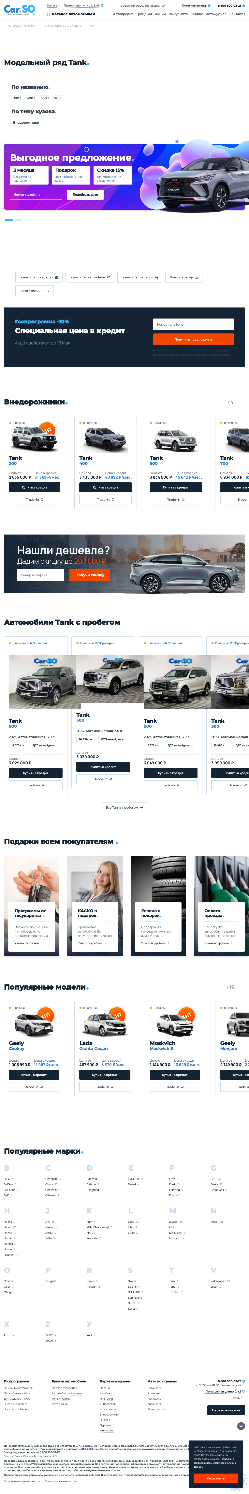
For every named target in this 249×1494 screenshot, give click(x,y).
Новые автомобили (64, 1388)
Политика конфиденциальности (22, 1481)
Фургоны (105, 1425)
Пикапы (105, 1420)
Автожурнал (216, 14)
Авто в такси (60, 1404)
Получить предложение (194, 339)
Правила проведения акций (60, 1481)
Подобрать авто (85, 194)
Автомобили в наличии (67, 1393)
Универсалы (108, 1404)
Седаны (105, 1388)
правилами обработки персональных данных (205, 354)
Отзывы (237, 1398)
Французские (156, 1409)
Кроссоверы (108, 1409)
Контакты (237, 14)
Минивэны (106, 1430)
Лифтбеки (106, 1398)
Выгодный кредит (15, 1404)
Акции (160, 14)
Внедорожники (26, 123)
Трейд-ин (144, 14)
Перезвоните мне (226, 1410)
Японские (154, 1393)
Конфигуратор (61, 1398)
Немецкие (154, 1398)
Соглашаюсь (216, 1478)
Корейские (155, 1404)
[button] (9, 220)
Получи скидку (89, 575)
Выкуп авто (178, 14)
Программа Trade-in (17, 1409)
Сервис (197, 14)
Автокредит (123, 14)
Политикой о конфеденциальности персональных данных (215, 1462)
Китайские (155, 1388)
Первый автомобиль (17, 1393)
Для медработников (17, 1398)
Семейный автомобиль (19, 1388)
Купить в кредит (34, 487)
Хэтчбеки (106, 1393)
